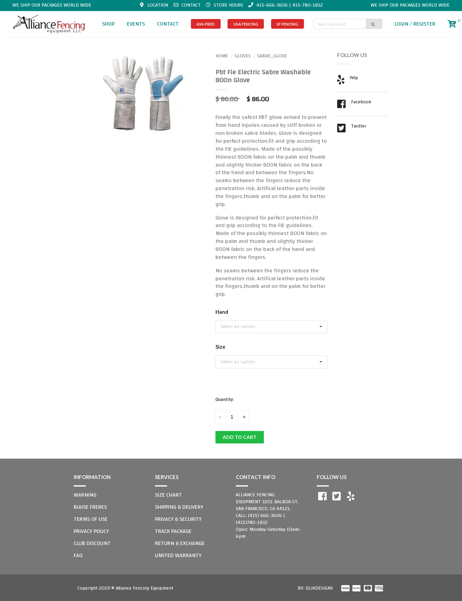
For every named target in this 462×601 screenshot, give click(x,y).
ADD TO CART (240, 437)
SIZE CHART (168, 495)
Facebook (361, 102)
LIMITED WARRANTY (178, 555)
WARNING (85, 495)
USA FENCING (245, 24)
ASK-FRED (205, 24)
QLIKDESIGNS (319, 588)
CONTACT (168, 24)
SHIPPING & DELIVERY (179, 507)
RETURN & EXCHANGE (180, 543)
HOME (221, 56)
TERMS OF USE (91, 519)
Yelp (354, 78)
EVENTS (136, 24)
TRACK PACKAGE (173, 531)
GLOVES (243, 56)
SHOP (108, 24)
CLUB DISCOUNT (92, 543)
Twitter (358, 127)
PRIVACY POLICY (91, 531)
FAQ (78, 555)
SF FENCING (287, 24)
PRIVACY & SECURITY (178, 519)
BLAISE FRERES (90, 507)
